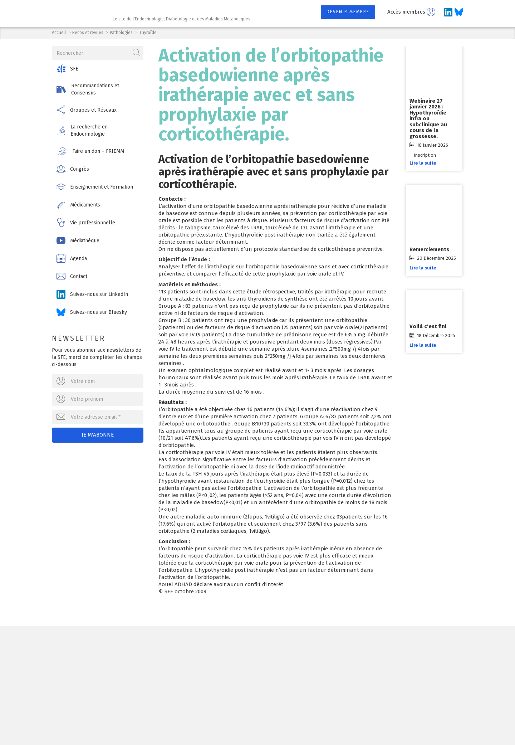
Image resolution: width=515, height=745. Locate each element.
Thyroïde (148, 32)
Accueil (59, 32)
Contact (246, 724)
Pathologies (121, 32)
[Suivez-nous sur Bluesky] (459, 12)
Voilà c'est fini (428, 326)
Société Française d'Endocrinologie (133, 651)
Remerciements (430, 249)
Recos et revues (87, 32)
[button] (98, 69)
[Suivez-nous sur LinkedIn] (448, 12)
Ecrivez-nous (135, 688)
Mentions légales (207, 724)
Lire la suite (423, 163)
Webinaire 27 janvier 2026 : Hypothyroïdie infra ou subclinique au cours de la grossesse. (429, 119)
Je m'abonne (98, 435)
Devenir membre (348, 11)
